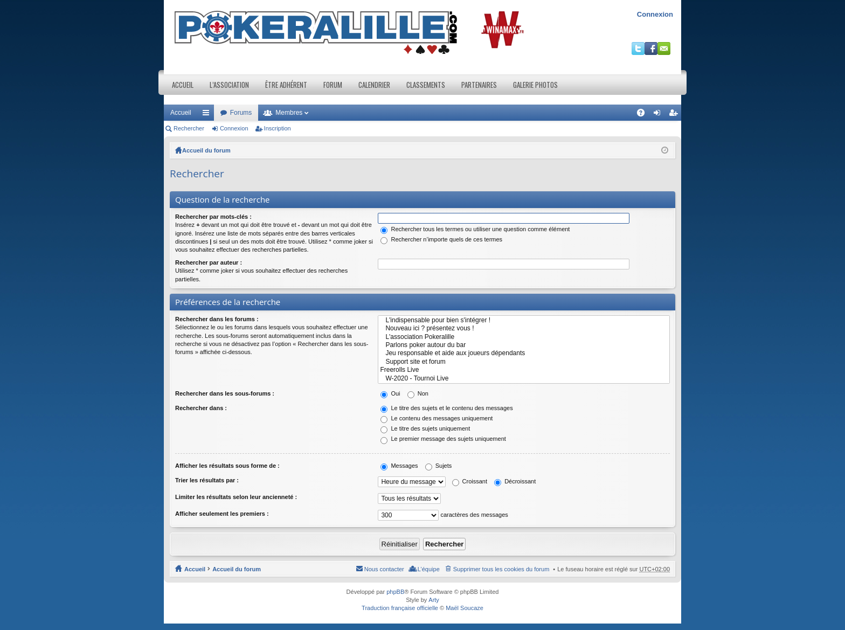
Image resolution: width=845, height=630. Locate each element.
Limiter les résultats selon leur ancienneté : (236, 497)
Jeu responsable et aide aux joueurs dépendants (524, 353)
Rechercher (189, 128)
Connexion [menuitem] (659, 115)
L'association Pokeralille (524, 337)
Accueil (182, 84)
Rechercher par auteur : (208, 262)
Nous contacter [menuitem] (384, 569)
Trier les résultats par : (207, 480)
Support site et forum (524, 362)
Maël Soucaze (464, 608)
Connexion (655, 14)
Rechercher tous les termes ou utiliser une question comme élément (475, 229)
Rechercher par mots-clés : (213, 216)
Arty (433, 600)
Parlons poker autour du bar (524, 345)
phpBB (395, 592)
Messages (399, 465)
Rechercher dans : (201, 408)
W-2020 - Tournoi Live (524, 379)
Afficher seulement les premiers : (222, 513)
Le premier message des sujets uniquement (442, 438)
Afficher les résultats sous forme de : (227, 465)
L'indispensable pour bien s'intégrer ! (524, 320)
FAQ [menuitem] (644, 115)
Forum (332, 84)
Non (417, 393)
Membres (288, 112)
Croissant (470, 481)
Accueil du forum (206, 150)
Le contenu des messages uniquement (436, 418)
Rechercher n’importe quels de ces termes (441, 239)
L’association (229, 84)
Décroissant (515, 481)
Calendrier (374, 84)
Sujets (438, 465)
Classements (425, 84)
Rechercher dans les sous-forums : (224, 393)
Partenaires (479, 84)
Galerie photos (535, 84)
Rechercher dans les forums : (217, 319)
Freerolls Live (524, 370)
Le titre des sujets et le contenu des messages (446, 408)
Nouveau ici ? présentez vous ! (524, 328)
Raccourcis (208, 115)
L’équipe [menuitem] (429, 569)
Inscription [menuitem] (675, 115)
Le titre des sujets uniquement (425, 428)
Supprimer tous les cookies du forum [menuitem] (501, 569)
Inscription (277, 128)
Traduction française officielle (400, 608)
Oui (390, 393)
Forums (241, 112)
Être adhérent (286, 84)
